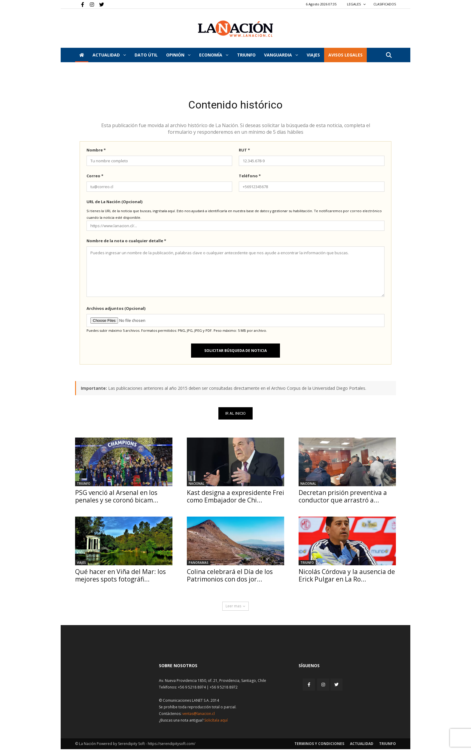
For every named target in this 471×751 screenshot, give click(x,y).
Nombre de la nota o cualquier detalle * (126, 242)
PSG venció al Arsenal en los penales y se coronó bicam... (116, 498)
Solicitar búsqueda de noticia (235, 352)
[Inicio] (81, 55)
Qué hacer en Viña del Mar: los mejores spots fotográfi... (120, 577)
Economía (213, 55)
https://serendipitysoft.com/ (171, 745)
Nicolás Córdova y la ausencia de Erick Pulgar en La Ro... (347, 577)
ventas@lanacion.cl (198, 715)
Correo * (95, 177)
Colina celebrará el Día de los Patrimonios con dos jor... (230, 577)
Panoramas (198, 564)
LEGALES (356, 4)
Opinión (178, 55)
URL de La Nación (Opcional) (114, 203)
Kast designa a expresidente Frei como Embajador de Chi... (235, 498)
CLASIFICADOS (384, 4)
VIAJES (313, 55)
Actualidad (109, 55)
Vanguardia (281, 55)
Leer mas (235, 607)
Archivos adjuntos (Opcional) (116, 310)
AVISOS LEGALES (345, 55)
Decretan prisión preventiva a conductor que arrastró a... (343, 498)
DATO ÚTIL (146, 55)
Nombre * (96, 151)
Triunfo (246, 55)
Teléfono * (250, 177)
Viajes (81, 564)
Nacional (196, 485)
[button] (388, 55)
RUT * (244, 151)
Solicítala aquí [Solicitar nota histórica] (216, 722)
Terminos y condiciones (319, 745)
